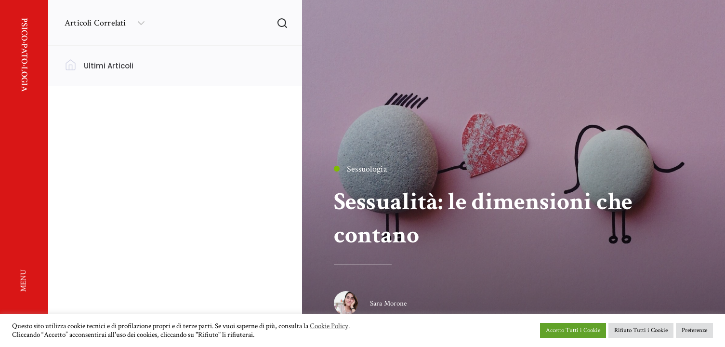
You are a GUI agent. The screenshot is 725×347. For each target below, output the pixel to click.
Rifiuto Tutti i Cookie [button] (641, 330)
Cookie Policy (329, 326)
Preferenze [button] (694, 330)
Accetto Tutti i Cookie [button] (573, 330)
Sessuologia (360, 168)
